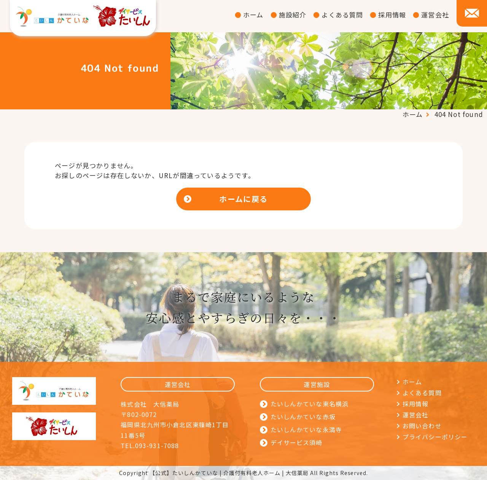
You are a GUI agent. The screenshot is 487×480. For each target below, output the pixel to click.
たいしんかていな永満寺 (306, 429)
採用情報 (392, 14)
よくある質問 (342, 14)
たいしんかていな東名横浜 (310, 403)
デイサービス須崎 (297, 442)
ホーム (253, 14)
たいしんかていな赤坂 (303, 416)
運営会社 (435, 14)
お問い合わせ (422, 425)
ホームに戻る (243, 198)
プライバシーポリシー (435, 436)
